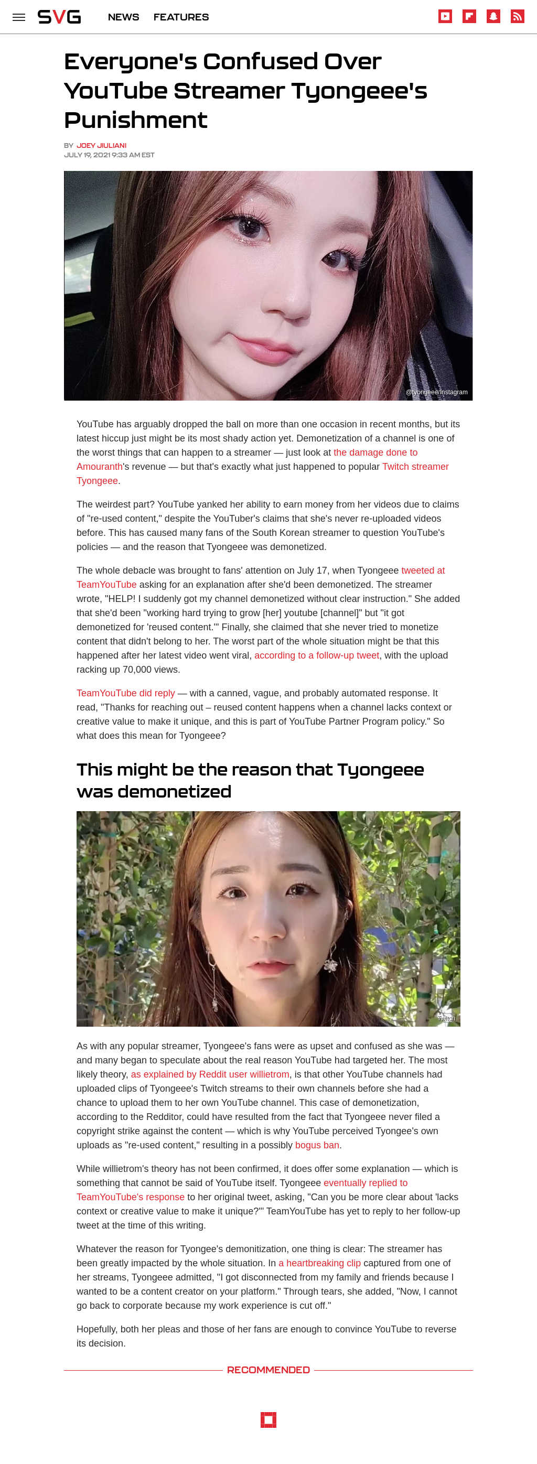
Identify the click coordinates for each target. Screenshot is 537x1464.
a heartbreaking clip (319, 1263)
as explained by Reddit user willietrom (210, 1074)
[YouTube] (445, 21)
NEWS (123, 17)
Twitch (446, 1018)
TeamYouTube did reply (126, 693)
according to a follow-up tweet (316, 655)
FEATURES (181, 17)
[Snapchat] (493, 21)
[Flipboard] (469, 21)
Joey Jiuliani (101, 145)
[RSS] (517, 21)
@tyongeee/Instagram (437, 392)
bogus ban (317, 1145)
